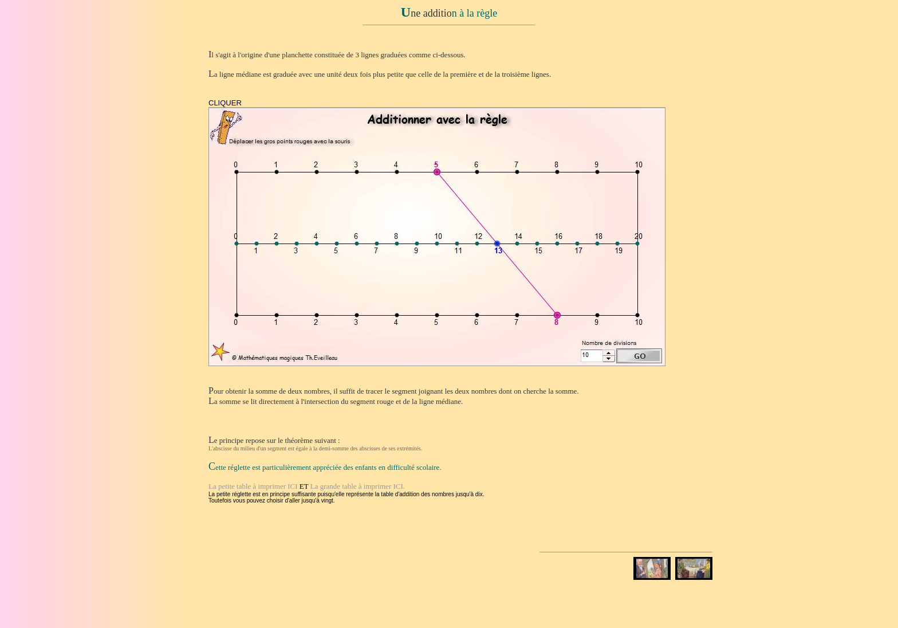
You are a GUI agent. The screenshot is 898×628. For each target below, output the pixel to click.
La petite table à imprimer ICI (253, 486)
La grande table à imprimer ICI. (357, 486)
